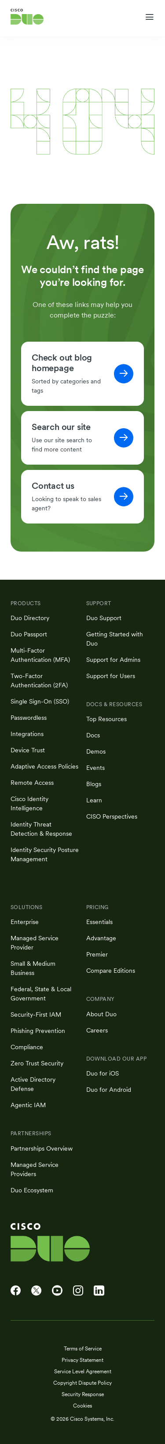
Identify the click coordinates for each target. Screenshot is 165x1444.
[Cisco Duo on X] (36, 1290)
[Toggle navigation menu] (149, 17)
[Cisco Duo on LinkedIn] (99, 1290)
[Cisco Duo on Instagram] (78, 1290)
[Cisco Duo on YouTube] (57, 1290)
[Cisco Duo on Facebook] (16, 1290)
